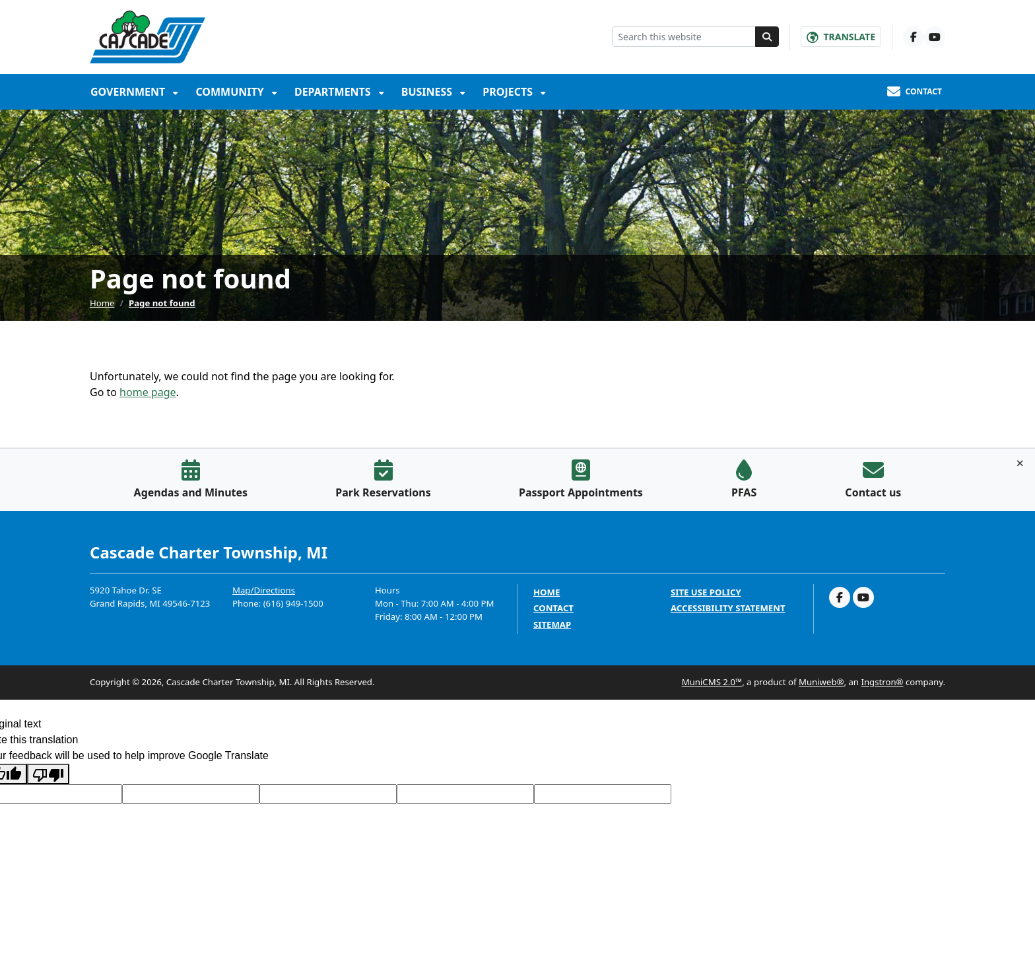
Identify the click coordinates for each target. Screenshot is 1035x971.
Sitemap (552, 624)
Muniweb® (821, 682)
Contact (553, 608)
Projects (509, 91)
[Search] (767, 36)
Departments (334, 91)
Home (102, 303)
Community (231, 91)
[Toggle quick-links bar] (1020, 463)
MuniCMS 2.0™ (712, 682)
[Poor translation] (48, 774)
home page (147, 392)
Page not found (162, 303)
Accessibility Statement (728, 608)
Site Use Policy (706, 592)
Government (129, 91)
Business (428, 91)
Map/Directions (263, 590)
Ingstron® (882, 682)
